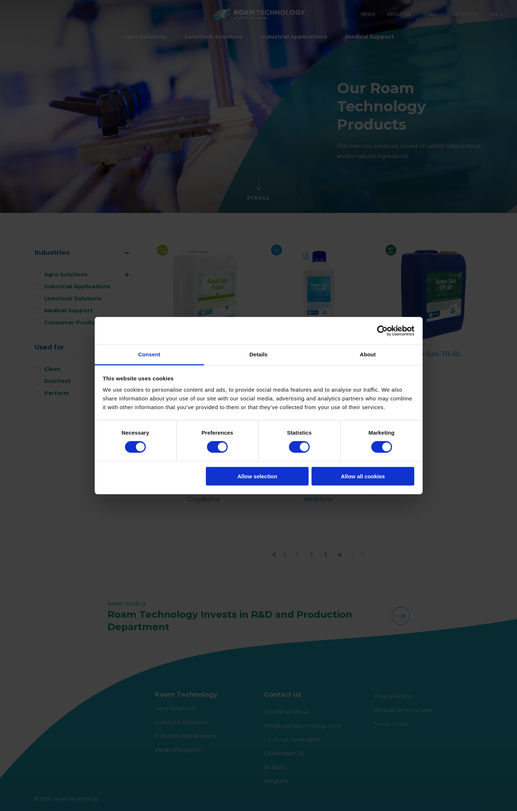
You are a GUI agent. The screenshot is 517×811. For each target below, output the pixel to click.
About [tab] (368, 354)
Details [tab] (259, 354)
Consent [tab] (149, 354)
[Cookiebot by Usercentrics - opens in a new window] (382, 330)
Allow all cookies (363, 476)
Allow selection (257, 476)
